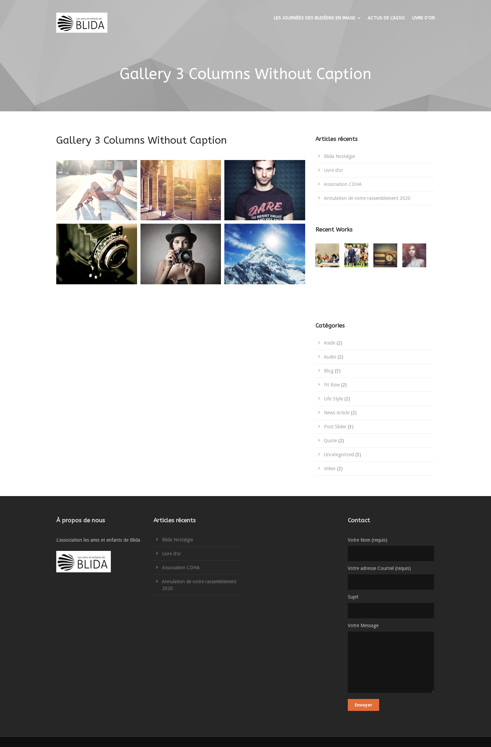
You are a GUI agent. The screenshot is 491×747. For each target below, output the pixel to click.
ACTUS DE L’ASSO (386, 17)
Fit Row (332, 384)
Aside (329, 343)
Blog (328, 371)
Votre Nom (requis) (391, 549)
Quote (330, 440)
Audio (330, 357)
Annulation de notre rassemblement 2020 (367, 198)
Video (330, 468)
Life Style (333, 398)
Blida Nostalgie (339, 156)
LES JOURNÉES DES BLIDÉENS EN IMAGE (314, 17)
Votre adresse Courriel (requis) (391, 578)
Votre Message (391, 659)
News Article (336, 412)
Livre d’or (333, 170)
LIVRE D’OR (423, 17)
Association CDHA (343, 184)
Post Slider (335, 426)
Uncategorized (339, 454)
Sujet (391, 606)
